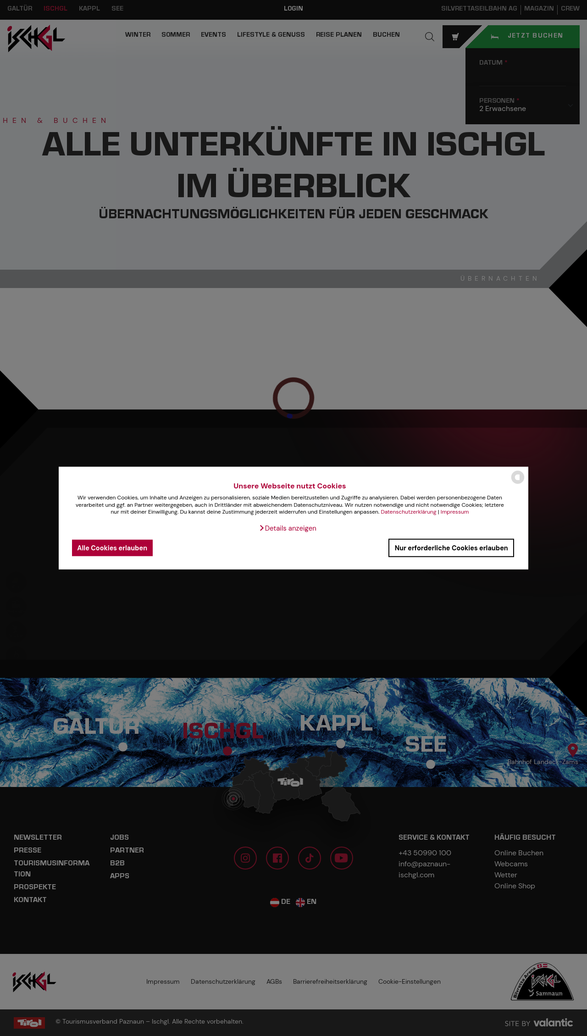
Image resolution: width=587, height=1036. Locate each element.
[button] (287, 528)
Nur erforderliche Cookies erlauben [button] (451, 547)
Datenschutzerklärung (408, 511)
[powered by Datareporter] (517, 483)
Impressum (455, 511)
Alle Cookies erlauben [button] (112, 547)
